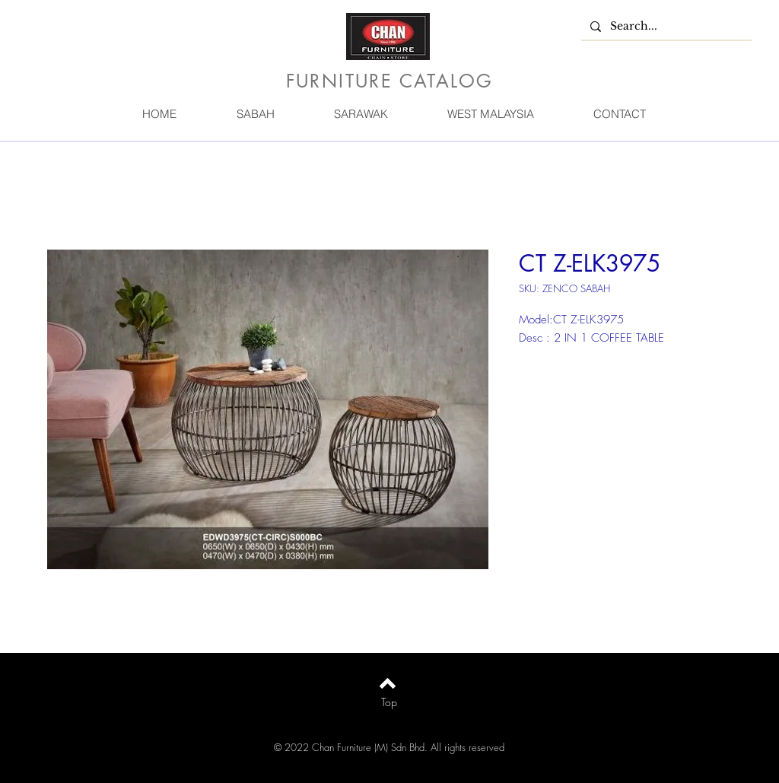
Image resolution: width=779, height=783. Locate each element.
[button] (255, 114)
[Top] (389, 702)
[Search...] (665, 26)
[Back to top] (388, 683)
